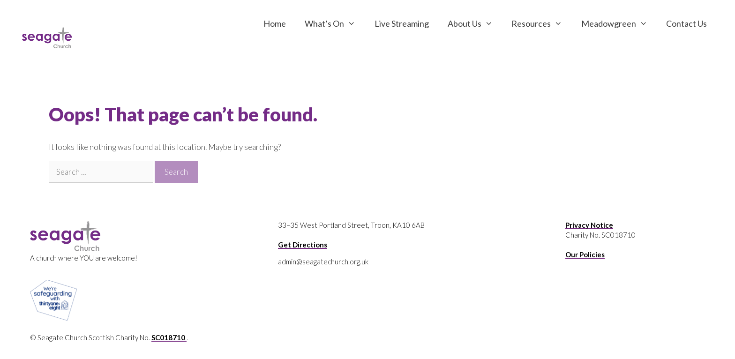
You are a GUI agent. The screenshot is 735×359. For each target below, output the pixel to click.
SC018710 (169, 337)
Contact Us (686, 23)
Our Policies (585, 254)
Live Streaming (402, 23)
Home (274, 23)
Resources (541, 23)
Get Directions (302, 244)
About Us (475, 23)
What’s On (335, 23)
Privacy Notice (589, 225)
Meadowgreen (619, 23)
